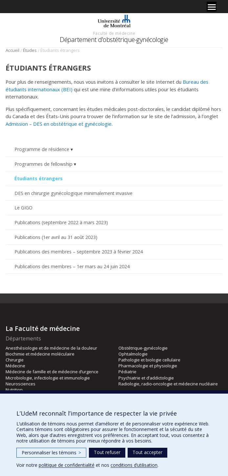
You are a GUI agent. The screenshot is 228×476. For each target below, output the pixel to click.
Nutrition (14, 390)
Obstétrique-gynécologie (143, 348)
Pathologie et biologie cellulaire (149, 360)
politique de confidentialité (66, 465)
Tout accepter (147, 452)
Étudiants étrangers (38, 178)
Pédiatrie (127, 372)
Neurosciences (20, 384)
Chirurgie (15, 360)
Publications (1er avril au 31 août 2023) (55, 237)
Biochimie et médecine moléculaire (40, 354)
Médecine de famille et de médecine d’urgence (52, 372)
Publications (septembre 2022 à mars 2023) (61, 222)
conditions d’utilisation (134, 465)
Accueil (12, 50)
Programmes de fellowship (43, 164)
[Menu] (212, 6)
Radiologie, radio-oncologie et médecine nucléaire (168, 384)
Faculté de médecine (114, 33)
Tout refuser (107, 452)
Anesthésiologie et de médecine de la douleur (51, 348)
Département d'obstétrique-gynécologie (114, 39)
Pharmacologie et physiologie (147, 366)
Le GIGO (23, 208)
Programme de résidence (41, 149)
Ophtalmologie (133, 354)
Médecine (15, 366)
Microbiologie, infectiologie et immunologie (48, 378)
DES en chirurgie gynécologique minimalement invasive (73, 193)
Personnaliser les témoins (51, 452)
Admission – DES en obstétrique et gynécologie (59, 123)
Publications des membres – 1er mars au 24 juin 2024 (72, 266)
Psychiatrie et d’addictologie (146, 378)
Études (30, 50)
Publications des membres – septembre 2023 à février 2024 (78, 252)
